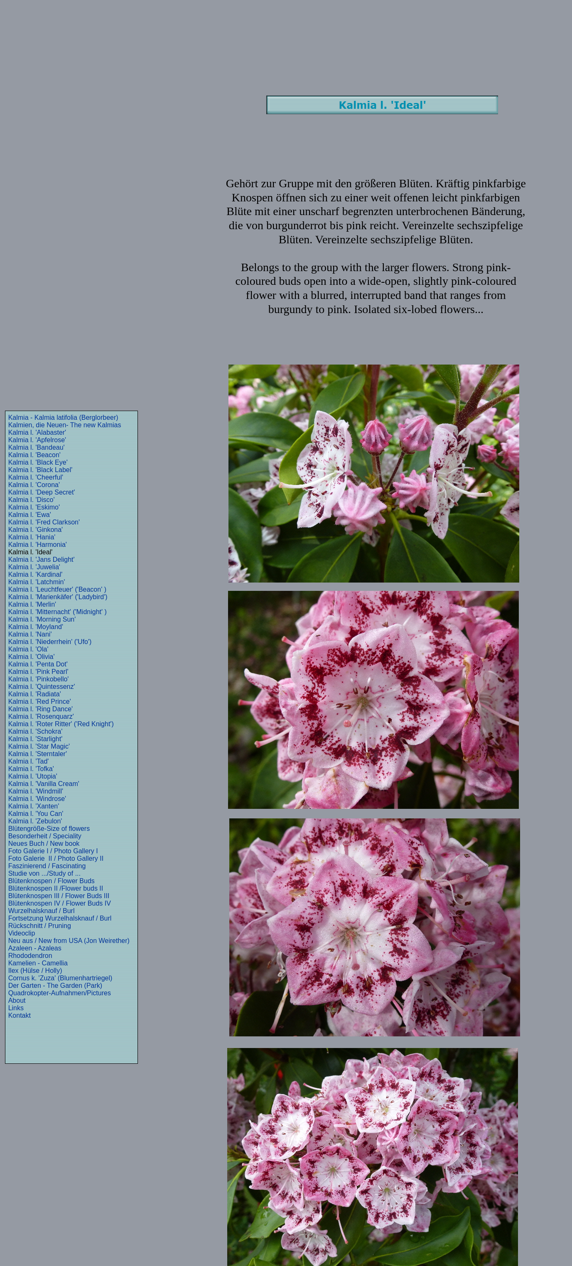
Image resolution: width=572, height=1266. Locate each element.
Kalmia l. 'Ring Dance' (40, 709)
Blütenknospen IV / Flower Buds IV (59, 903)
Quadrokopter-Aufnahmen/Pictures (59, 993)
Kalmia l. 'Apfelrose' (37, 439)
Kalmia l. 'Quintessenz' (41, 686)
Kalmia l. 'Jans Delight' (41, 559)
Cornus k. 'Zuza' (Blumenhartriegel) (60, 978)
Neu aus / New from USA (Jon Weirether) (69, 940)
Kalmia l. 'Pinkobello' (38, 679)
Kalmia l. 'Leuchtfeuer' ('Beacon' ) (57, 589)
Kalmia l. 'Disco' (31, 499)
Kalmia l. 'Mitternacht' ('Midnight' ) (57, 611)
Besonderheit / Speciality (44, 836)
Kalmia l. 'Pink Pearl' (38, 671)
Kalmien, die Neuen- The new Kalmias (64, 425)
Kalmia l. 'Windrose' (37, 798)
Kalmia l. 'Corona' (34, 484)
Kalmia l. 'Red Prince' (39, 701)
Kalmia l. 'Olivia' (31, 656)
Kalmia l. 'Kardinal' (35, 574)
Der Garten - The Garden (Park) (55, 985)
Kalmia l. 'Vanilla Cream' (43, 783)
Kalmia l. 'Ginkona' (35, 529)
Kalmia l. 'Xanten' (33, 806)
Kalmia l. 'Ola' (28, 649)
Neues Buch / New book (44, 843)
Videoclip (21, 933)
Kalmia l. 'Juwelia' (34, 567)
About (17, 1000)
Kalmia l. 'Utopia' (32, 776)
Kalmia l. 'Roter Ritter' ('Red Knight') (61, 723)
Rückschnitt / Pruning (39, 925)
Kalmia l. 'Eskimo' (34, 507)
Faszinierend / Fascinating (47, 865)
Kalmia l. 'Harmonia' (37, 544)
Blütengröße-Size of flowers (49, 828)
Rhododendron (30, 955)
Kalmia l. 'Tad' (28, 761)
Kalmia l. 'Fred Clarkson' (44, 522)
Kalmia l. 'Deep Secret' (41, 492)
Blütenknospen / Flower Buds (51, 880)
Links (16, 1007)
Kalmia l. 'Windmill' (35, 791)
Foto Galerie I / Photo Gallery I (53, 851)
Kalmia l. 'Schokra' (35, 731)
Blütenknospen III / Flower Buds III (59, 895)
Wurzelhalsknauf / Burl (41, 910)
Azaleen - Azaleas (34, 948)
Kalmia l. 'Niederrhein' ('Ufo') (50, 641)
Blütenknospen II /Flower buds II (55, 888)
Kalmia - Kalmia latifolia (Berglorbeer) (63, 417)
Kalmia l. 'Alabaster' (37, 432)
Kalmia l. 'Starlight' (35, 738)
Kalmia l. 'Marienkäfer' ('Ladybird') (58, 596)
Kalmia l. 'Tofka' (31, 768)
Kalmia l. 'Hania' (32, 537)
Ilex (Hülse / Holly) (35, 970)
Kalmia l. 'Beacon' (34, 454)
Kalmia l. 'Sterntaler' (37, 753)
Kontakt (19, 1015)
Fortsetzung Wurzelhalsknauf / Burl (60, 918)
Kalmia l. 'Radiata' (34, 694)
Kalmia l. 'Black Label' (40, 469)
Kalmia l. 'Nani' (30, 634)
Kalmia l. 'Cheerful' (35, 477)
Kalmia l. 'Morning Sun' (42, 619)
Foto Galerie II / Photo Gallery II (55, 858)
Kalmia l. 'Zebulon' (35, 821)
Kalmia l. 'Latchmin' (36, 581)
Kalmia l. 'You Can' (36, 813)
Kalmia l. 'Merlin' (32, 604)
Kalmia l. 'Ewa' (29, 514)
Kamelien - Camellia (38, 963)
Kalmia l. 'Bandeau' (36, 447)
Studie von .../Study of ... (44, 873)
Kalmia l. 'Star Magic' (39, 746)
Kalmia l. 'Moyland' (35, 626)
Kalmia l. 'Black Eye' (38, 462)
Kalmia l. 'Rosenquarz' (41, 716)
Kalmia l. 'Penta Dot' (38, 664)
